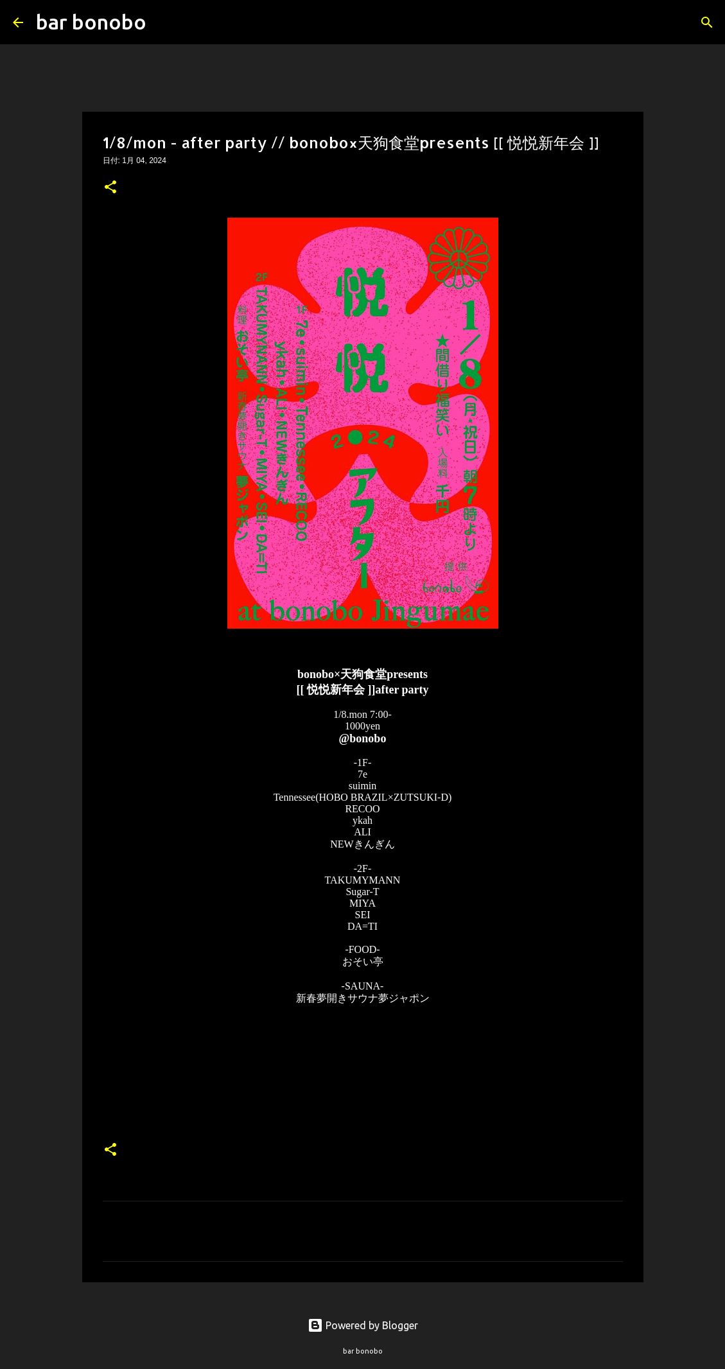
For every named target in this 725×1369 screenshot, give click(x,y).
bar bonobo (91, 21)
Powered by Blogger (363, 1325)
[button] (110, 188)
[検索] (164, 22)
